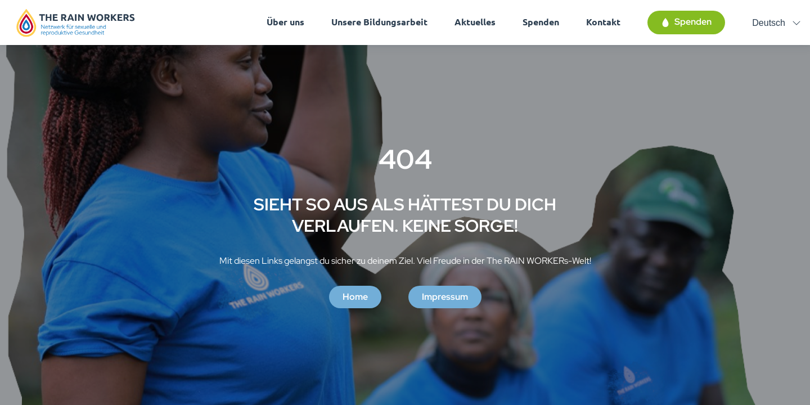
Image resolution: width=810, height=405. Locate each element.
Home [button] (355, 297)
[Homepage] (75, 22)
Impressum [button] (445, 297)
